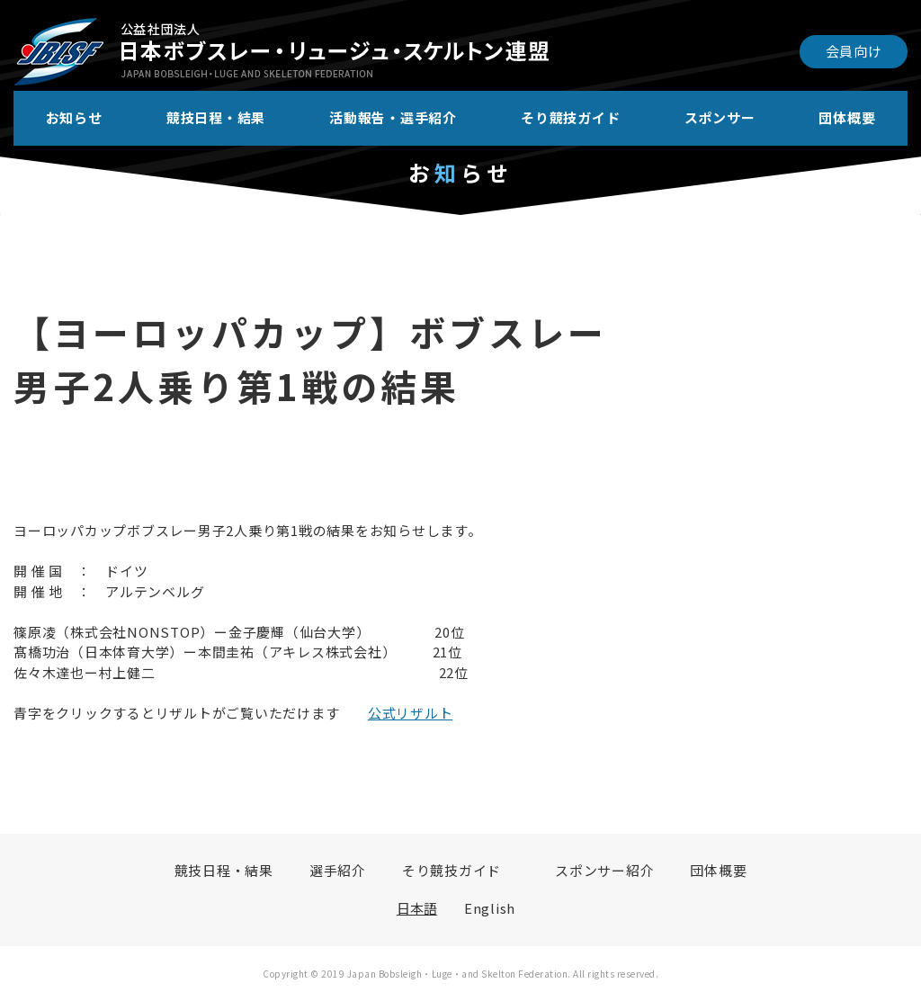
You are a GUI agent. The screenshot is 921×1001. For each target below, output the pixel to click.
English (489, 907)
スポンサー (720, 117)
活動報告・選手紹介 (393, 117)
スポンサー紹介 (604, 870)
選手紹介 (337, 870)
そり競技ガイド (570, 117)
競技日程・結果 (215, 117)
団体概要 (846, 117)
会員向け (854, 50)
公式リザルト (410, 712)
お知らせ (74, 117)
